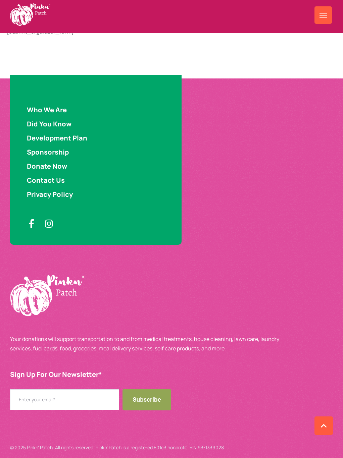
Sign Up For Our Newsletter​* (56, 374)
